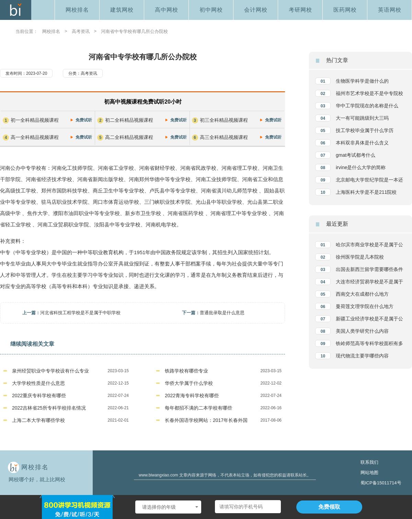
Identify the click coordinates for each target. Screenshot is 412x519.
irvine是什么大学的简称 (361, 167)
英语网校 (389, 10)
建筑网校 (122, 10)
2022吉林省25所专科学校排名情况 (49, 408)
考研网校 (300, 10)
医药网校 (345, 10)
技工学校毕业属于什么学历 (364, 130)
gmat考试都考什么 (355, 155)
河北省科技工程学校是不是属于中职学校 (80, 312)
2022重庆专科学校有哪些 (39, 395)
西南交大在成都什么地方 (362, 294)
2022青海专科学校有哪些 (192, 395)
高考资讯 (81, 31)
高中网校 (166, 10)
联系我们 (369, 462)
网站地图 (369, 472)
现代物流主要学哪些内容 (362, 355)
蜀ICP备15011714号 (380, 482)
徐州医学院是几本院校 (360, 257)
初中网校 (211, 10)
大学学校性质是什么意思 (38, 383)
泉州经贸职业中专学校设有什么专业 (50, 371)
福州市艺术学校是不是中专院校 (369, 93)
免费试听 (84, 120)
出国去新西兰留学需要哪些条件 (369, 269)
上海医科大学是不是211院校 (366, 192)
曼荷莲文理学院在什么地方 (364, 306)
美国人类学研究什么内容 (362, 331)
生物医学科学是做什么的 (362, 81)
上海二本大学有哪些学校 (38, 420)
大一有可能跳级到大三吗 (362, 118)
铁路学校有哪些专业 (186, 371)
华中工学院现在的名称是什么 (367, 105)
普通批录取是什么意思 (222, 312)
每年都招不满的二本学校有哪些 (198, 408)
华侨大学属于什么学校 (189, 383)
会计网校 (255, 10)
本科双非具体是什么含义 (362, 142)
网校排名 (77, 10)
